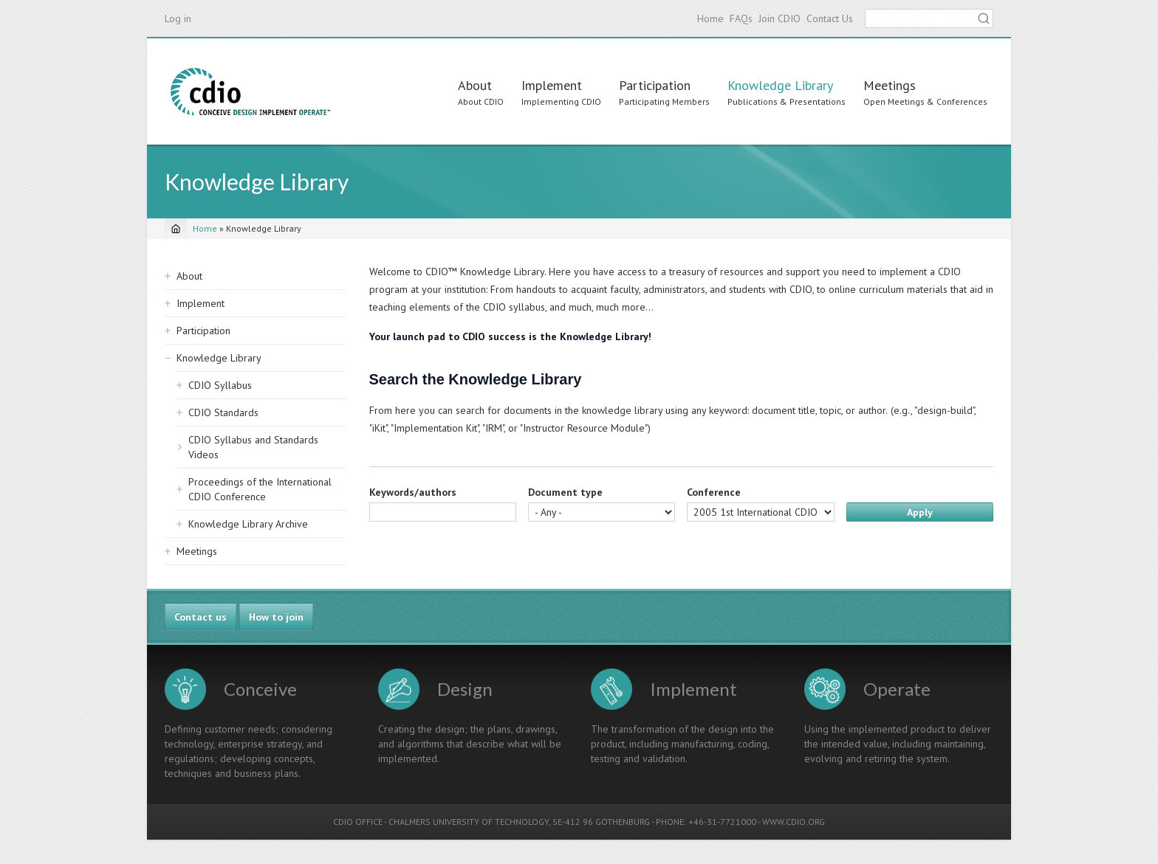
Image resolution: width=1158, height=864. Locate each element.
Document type (565, 492)
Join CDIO (779, 18)
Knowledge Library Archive (248, 524)
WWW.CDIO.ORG (793, 821)
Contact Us (829, 18)
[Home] (176, 228)
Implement (551, 85)
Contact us (200, 616)
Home (710, 18)
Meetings (889, 85)
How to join (276, 616)
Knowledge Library (780, 85)
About (475, 85)
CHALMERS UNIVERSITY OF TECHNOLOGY (468, 821)
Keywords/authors (412, 492)
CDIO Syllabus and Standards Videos (253, 447)
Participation (655, 85)
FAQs (741, 18)
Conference (714, 492)
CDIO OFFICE (358, 821)
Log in (178, 18)
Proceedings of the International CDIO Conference (260, 489)
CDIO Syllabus (220, 385)
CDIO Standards (223, 412)
